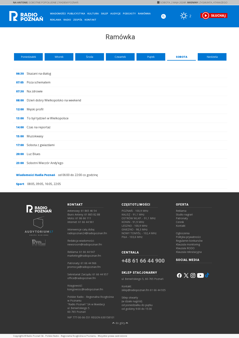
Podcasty (129, 13)
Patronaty (182, 218)
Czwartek (120, 57)
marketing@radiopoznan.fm (84, 255)
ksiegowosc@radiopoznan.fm (85, 289)
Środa (89, 57)
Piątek (151, 57)
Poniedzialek (28, 57)
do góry (120, 323)
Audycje (115, 13)
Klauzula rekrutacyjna (189, 252)
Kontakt (90, 19)
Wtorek (59, 57)
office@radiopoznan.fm (81, 278)
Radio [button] (67, 19)
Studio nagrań (184, 214)
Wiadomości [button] (58, 13)
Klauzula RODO (185, 248)
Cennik (180, 222)
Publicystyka (76, 13)
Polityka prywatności (188, 237)
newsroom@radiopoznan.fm (84, 244)
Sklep (104, 13)
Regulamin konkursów (189, 240)
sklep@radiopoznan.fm (135, 290)
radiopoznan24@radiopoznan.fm (87, 233)
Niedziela (212, 57)
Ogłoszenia (183, 233)
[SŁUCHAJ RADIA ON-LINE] (213, 15)
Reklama (55, 19)
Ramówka (144, 13)
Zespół (77, 19)
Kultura (93, 13)
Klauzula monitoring (188, 244)
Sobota (181, 57)
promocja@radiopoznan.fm (84, 267)
